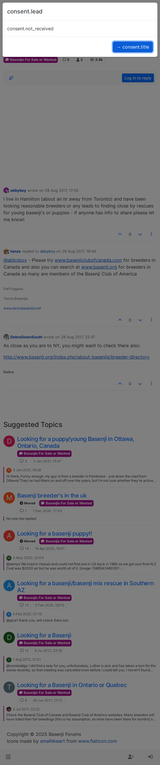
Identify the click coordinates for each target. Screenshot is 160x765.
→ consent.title (132, 47)
